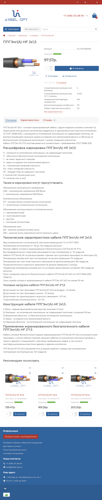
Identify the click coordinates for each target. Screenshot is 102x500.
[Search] (70, 29)
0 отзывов (61, 82)
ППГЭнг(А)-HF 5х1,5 (80, 395)
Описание (11, 120)
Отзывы (49, 120)
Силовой (34, 35)
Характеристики (30, 120)
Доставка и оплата (12, 446)
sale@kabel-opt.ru (14, 467)
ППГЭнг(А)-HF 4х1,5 (47, 395)
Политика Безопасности (14, 450)
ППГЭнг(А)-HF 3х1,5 (14, 395)
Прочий (11, 35)
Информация (10, 431)
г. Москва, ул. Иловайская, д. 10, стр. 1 (23, 477)
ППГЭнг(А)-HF (47, 35)
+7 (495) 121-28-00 (14, 463)
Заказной (22, 35)
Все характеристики (53, 112)
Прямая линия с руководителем (21, 436)
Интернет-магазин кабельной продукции (22, 443)
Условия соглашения (13, 453)
